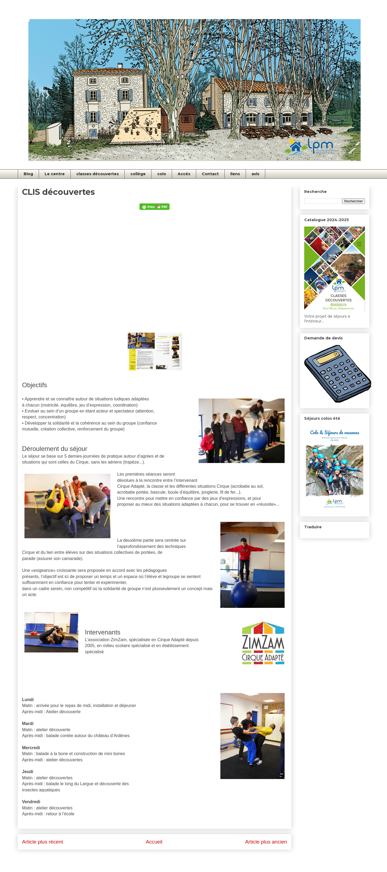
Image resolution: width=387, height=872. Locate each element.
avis (255, 173)
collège (138, 173)
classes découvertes (97, 173)
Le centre (55, 173)
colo (161, 173)
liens (235, 173)
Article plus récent (42, 842)
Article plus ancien (266, 842)
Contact (210, 173)
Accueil (154, 842)
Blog (28, 173)
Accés (184, 173)
